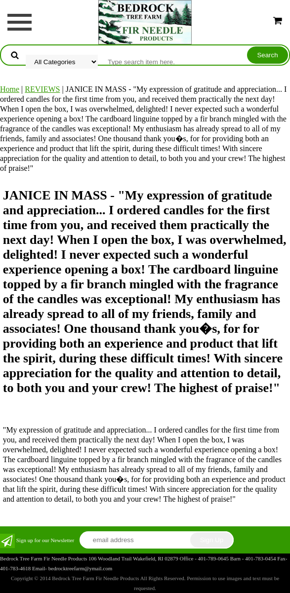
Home (9, 89)
